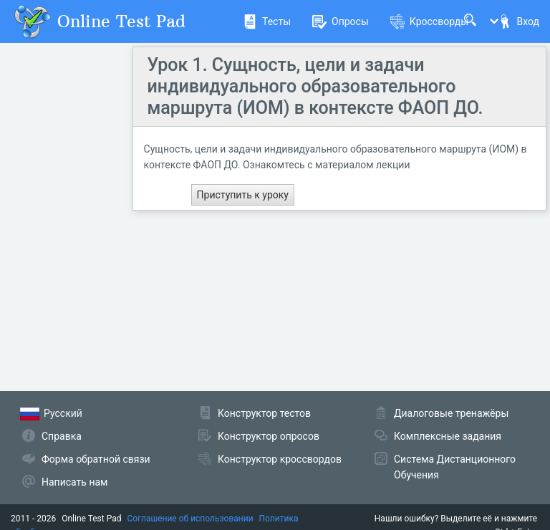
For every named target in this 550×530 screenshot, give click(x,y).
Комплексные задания (447, 436)
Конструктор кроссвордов (280, 459)
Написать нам (74, 482)
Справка (62, 436)
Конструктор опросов (268, 436)
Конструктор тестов (264, 413)
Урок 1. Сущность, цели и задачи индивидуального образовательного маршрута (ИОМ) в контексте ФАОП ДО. (315, 86)
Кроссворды (429, 21)
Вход (518, 21)
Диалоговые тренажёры (451, 413)
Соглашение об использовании (190, 519)
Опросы (340, 21)
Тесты (267, 21)
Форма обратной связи (96, 459)
